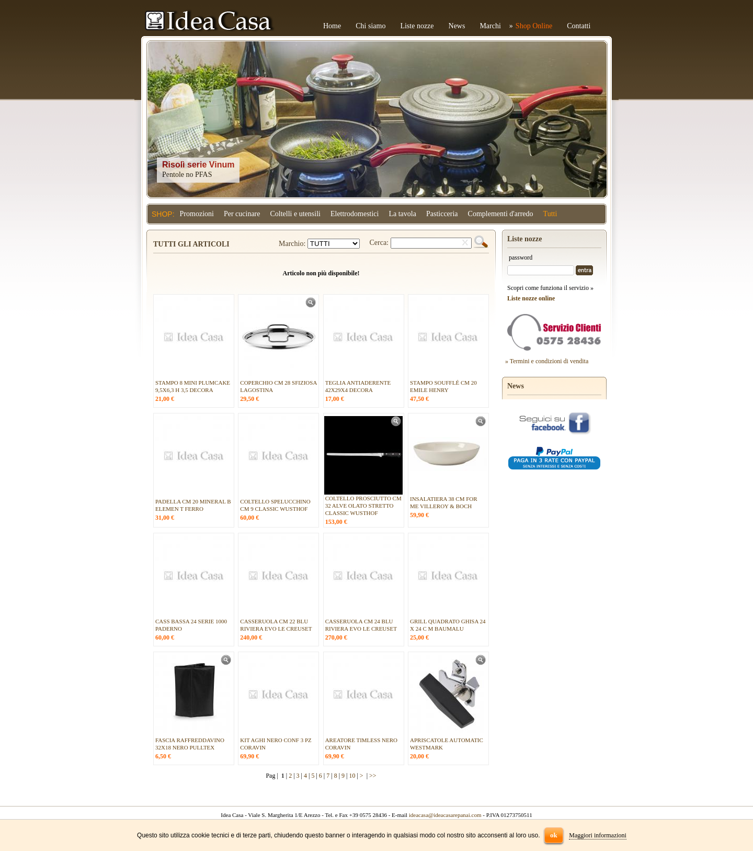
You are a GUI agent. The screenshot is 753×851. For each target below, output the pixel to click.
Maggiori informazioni (597, 835)
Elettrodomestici (354, 214)
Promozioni (197, 214)
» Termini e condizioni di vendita (546, 361)
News (457, 26)
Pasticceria (442, 214)
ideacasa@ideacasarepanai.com (445, 815)
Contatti (578, 26)
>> (372, 775)
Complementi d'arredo (500, 214)
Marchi (490, 26)
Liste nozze (416, 26)
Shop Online (534, 26)
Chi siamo (370, 26)
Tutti (550, 214)
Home (332, 26)
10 (352, 775)
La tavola (402, 214)
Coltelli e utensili (295, 214)
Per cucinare (242, 214)
